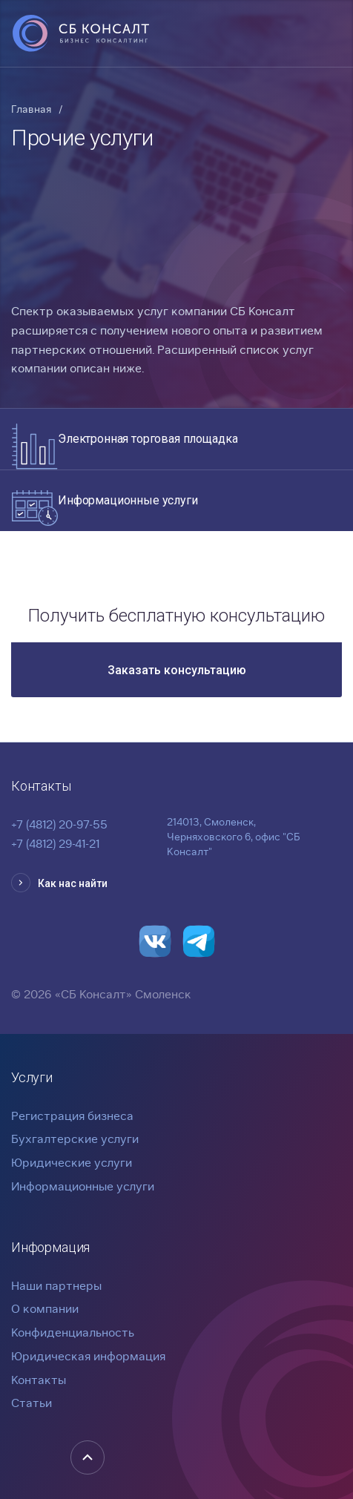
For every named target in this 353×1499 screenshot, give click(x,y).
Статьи (31, 1403)
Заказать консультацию (177, 670)
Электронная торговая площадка (147, 439)
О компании (45, 1309)
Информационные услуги (128, 500)
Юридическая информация (88, 1356)
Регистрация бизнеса (72, 1116)
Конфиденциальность (72, 1332)
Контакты (38, 1380)
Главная (31, 109)
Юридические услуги (71, 1163)
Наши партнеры (56, 1286)
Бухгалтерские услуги (75, 1139)
